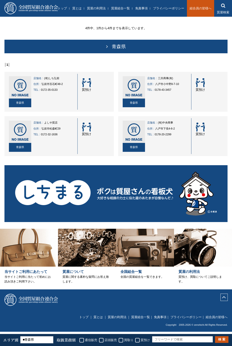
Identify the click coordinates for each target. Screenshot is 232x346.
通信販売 (91, 340)
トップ (62, 8)
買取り (128, 340)
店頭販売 (110, 340)
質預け (145, 340)
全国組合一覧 (131, 274)
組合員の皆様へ (200, 8)
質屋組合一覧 (120, 8)
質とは (77, 8)
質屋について (73, 274)
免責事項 (141, 8)
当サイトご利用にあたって (25, 274)
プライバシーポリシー (168, 8)
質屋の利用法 (96, 8)
